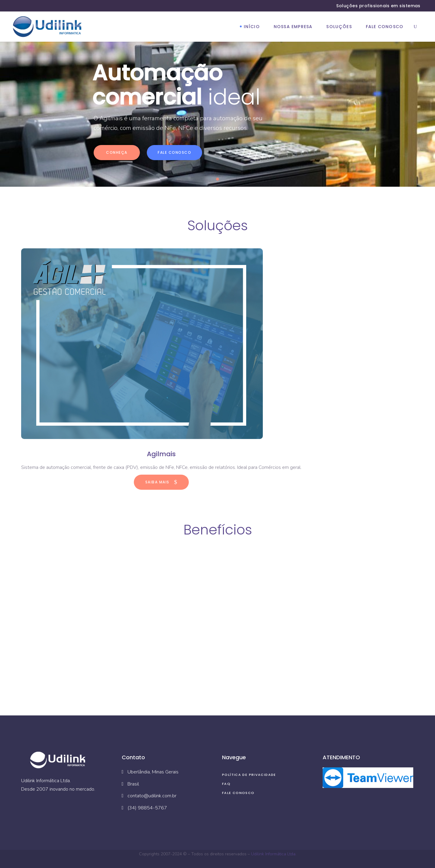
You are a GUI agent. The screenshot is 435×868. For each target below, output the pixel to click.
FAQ (226, 783)
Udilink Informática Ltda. (273, 854)
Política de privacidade (249, 774)
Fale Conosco (238, 792)
